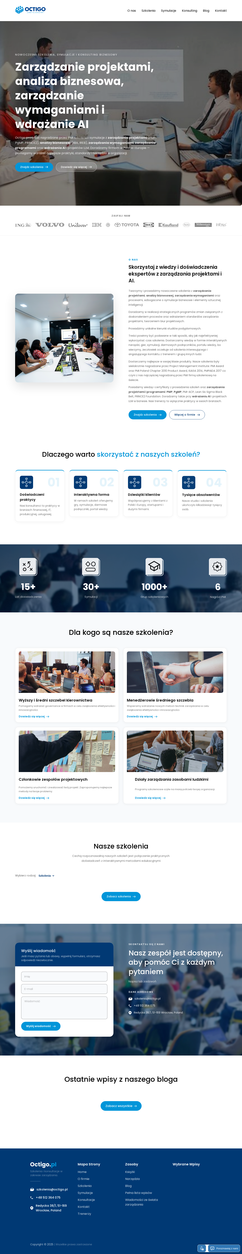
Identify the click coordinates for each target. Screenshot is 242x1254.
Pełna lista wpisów (138, 1193)
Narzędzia (132, 1179)
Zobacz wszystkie (121, 1106)
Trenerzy (84, 1214)
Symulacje (168, 10)
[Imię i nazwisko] (64, 979)
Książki (130, 1172)
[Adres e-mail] (64, 991)
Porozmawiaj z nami (224, 1248)
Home (82, 1172)
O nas (131, 10)
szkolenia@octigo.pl (145, 1001)
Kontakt (221, 10)
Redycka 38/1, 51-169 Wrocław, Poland (156, 1015)
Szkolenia (148, 10)
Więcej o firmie (187, 417)
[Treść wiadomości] (64, 1010)
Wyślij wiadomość (41, 1028)
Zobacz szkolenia (121, 899)
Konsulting (189, 10)
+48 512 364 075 (142, 1008)
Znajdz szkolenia (34, 167)
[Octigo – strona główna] (30, 10)
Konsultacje (86, 1200)
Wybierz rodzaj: (25, 878)
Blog (206, 10)
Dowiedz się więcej (76, 167)
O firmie (83, 1179)
